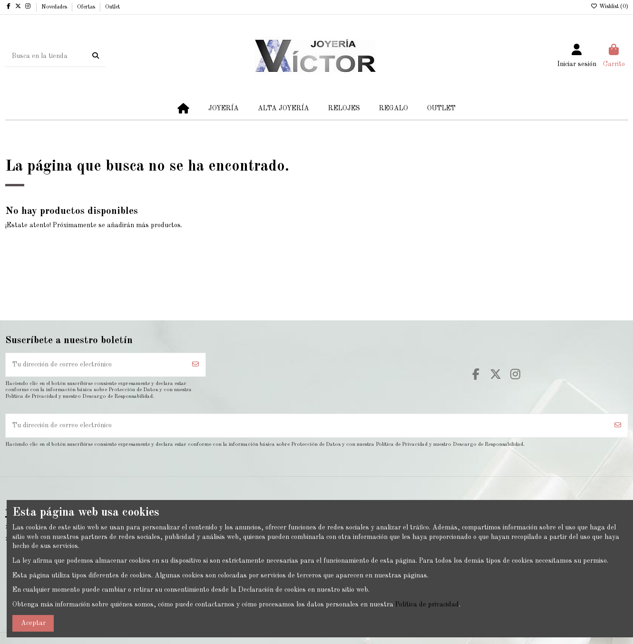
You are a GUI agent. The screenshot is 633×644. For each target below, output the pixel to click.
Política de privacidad (427, 604)
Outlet (112, 7)
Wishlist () (609, 7)
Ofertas (87, 7)
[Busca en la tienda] (96, 56)
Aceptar (33, 623)
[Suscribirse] (195, 364)
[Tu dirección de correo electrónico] (96, 364)
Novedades (54, 7)
